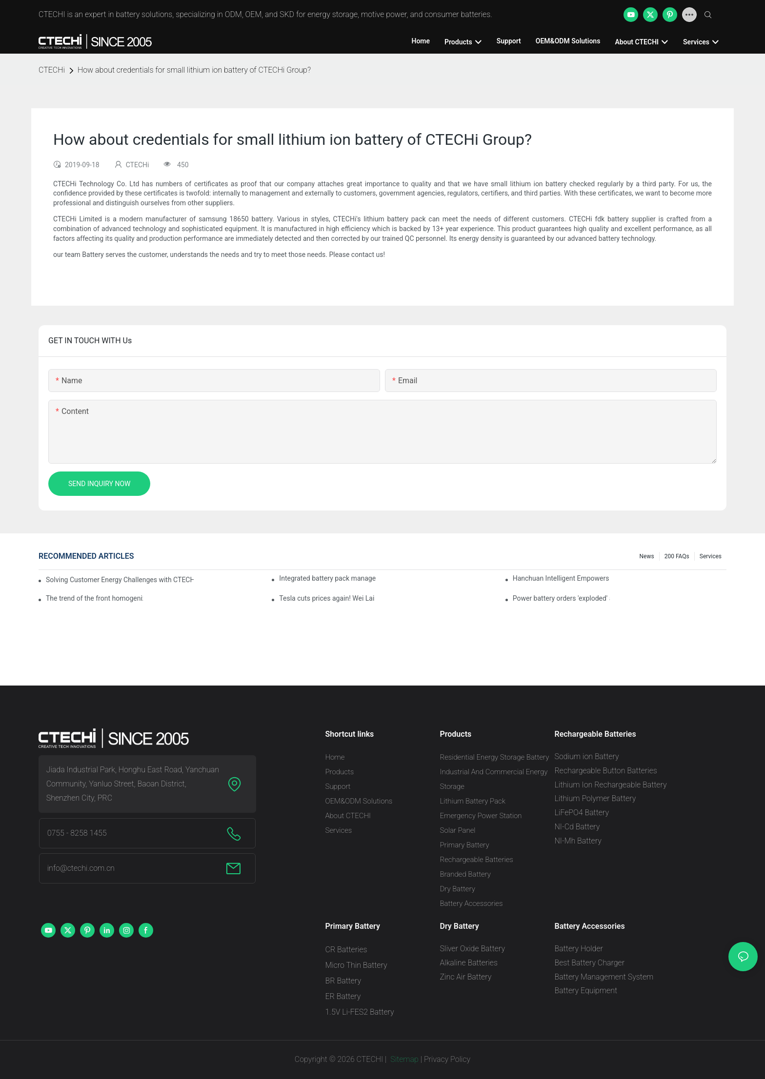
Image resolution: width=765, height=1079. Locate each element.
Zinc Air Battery (466, 976)
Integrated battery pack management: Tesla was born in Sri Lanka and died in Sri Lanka (327, 578)
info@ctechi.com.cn (81, 868)
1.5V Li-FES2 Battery (359, 1012)
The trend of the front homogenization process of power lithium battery (94, 598)
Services (711, 556)
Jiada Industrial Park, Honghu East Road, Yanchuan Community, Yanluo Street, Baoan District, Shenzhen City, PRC (132, 784)
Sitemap (403, 1059)
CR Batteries (346, 949)
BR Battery (343, 980)
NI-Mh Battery (578, 840)
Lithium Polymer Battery (595, 798)
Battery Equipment (586, 990)
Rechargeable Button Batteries (606, 770)
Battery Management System (604, 976)
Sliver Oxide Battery (472, 948)
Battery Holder (579, 948)
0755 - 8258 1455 (77, 833)
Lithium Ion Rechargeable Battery (611, 784)
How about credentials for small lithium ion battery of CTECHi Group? (194, 70)
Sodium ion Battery (587, 756)
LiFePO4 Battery (582, 812)
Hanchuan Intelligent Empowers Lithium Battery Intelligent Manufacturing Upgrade (561, 578)
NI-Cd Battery (577, 826)
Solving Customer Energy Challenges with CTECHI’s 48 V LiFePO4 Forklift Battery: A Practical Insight (120, 580)
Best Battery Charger (590, 962)
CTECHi (52, 70)
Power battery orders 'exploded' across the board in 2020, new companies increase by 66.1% (561, 598)
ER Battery (343, 996)
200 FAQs (676, 556)
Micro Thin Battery (356, 965)
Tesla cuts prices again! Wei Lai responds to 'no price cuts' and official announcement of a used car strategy (327, 598)
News (647, 556)
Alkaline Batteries (469, 962)
